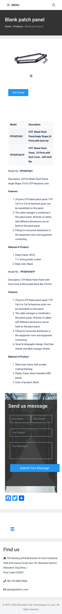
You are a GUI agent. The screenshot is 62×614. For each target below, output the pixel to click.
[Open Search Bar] (53, 5)
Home (8, 26)
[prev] (16, 59)
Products (18, 26)
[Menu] (12, 529)
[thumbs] (31, 76)
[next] (45, 59)
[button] (18, 92)
